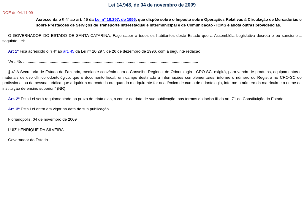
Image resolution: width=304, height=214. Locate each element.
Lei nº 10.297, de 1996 (115, 19)
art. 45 (69, 51)
